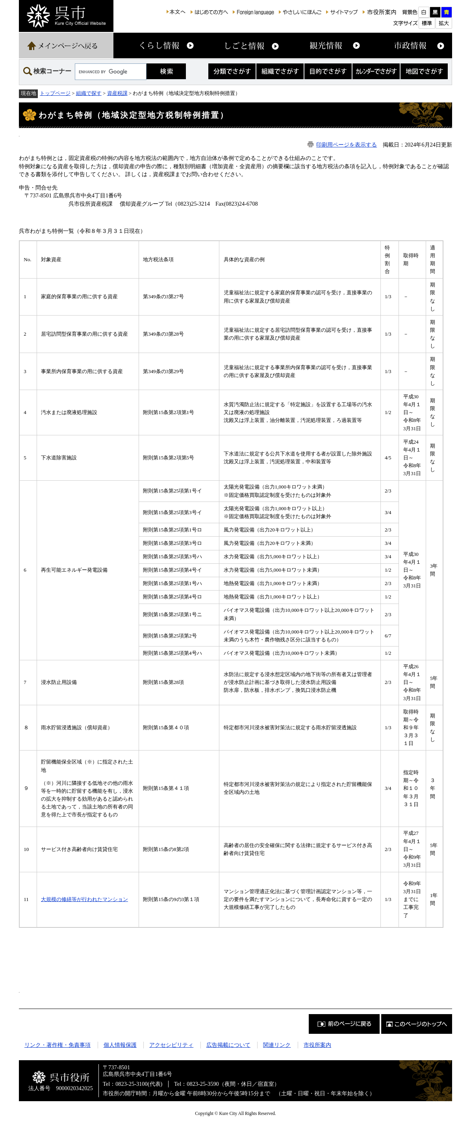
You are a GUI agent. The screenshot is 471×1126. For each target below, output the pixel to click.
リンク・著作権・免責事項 (57, 1045)
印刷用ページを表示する (346, 144)
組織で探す (89, 93)
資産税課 (117, 93)
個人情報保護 (120, 1045)
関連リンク (277, 1045)
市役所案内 (317, 1045)
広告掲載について (228, 1045)
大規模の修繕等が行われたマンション (84, 899)
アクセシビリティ (171, 1045)
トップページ (55, 93)
